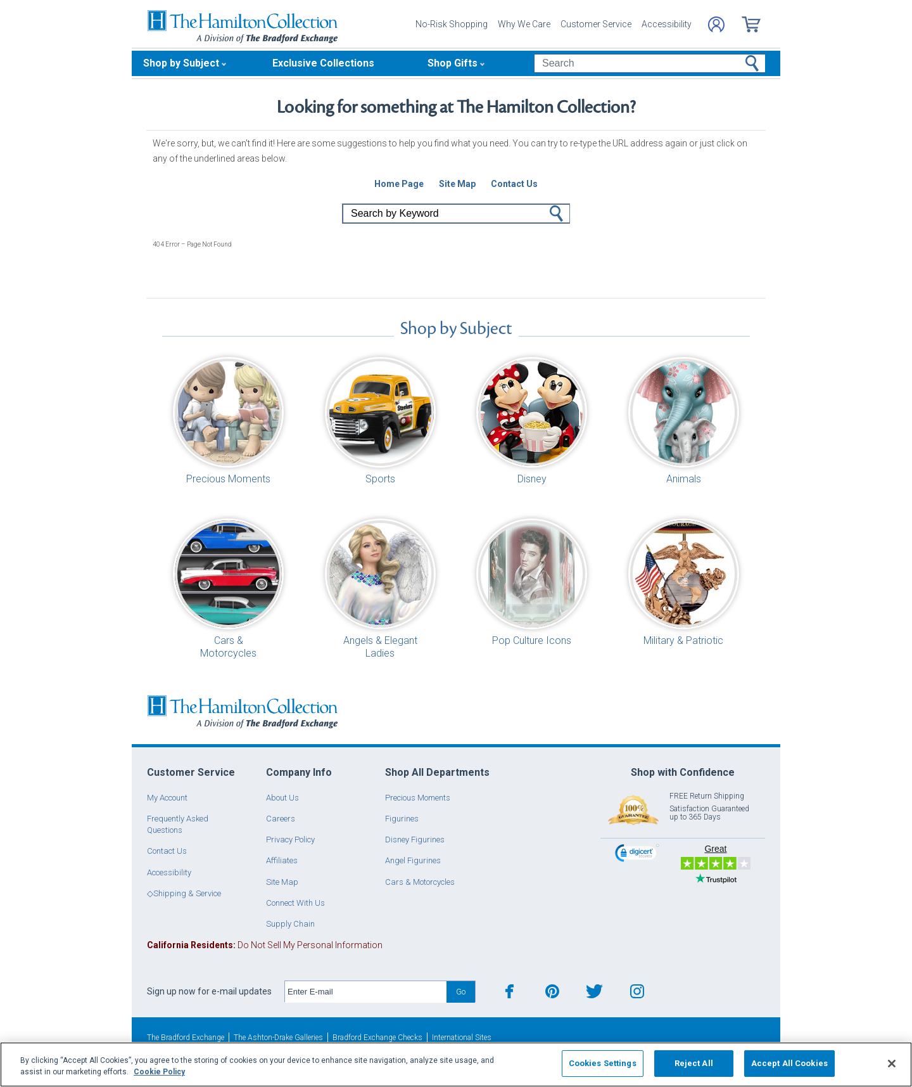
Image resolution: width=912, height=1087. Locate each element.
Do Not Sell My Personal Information (265, 945)
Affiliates (282, 860)
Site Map (282, 882)
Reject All (693, 1063)
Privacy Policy (290, 839)
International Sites (461, 1037)
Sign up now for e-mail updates (209, 991)
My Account (167, 797)
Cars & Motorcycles (420, 882)
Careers (280, 818)
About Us (282, 797)
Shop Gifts (453, 63)
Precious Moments (417, 797)
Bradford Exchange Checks (377, 1037)
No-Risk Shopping (451, 24)
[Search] (649, 63)
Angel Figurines (413, 860)
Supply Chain (290, 924)
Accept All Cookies (789, 1063)
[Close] (892, 1063)
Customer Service (595, 24)
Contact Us (167, 851)
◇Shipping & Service (184, 893)
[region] (456, 1064)
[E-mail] (365, 992)
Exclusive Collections (323, 63)
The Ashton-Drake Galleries (278, 1037)
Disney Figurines (415, 839)
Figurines (402, 818)
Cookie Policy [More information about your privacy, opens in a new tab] (159, 1071)
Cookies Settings (602, 1063)
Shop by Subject (181, 63)
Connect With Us (295, 903)
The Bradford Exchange (185, 1037)
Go (556, 213)
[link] (637, 854)
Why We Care (524, 24)
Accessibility (667, 24)
